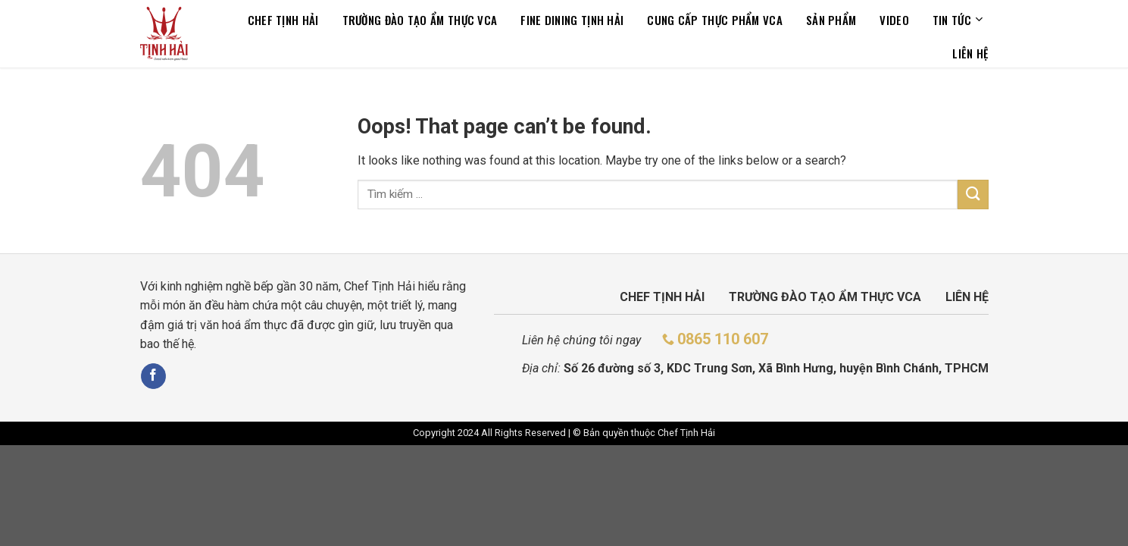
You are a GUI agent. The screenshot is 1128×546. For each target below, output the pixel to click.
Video (894, 19)
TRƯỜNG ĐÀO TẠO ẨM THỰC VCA (420, 19)
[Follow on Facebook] (153, 376)
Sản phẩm (831, 19)
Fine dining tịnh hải (571, 19)
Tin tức (958, 19)
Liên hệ (970, 53)
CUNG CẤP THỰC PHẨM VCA (715, 19)
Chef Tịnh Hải (283, 19)
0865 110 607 (722, 339)
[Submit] (973, 194)
